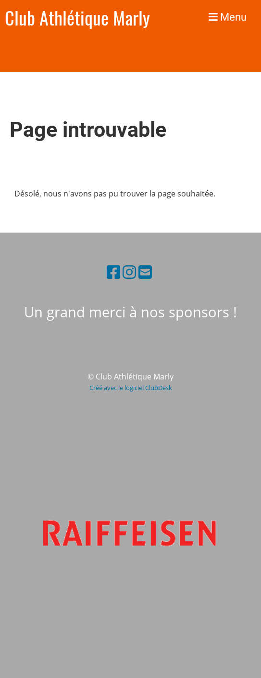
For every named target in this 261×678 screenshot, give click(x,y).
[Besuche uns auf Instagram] (129, 271)
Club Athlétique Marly (77, 17)
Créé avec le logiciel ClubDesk (130, 387)
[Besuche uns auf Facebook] (113, 271)
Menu (228, 17)
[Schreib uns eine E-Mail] (145, 271)
